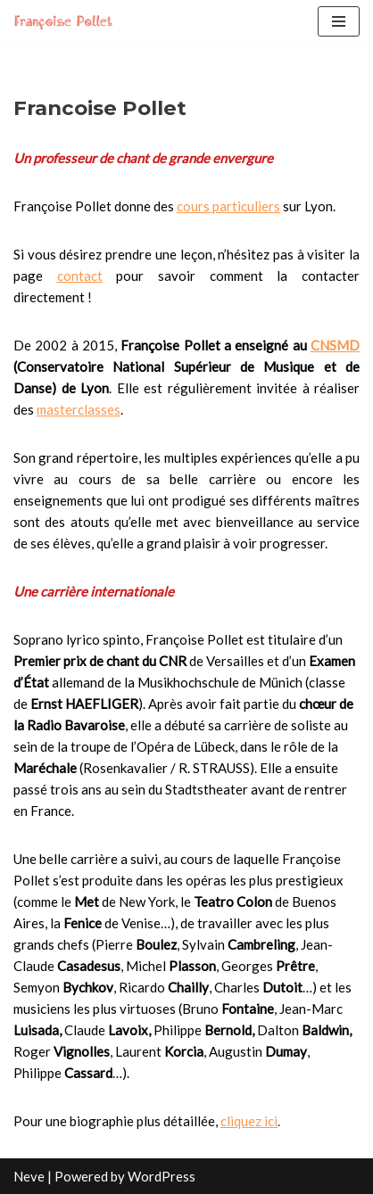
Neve (29, 1176)
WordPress (161, 1176)
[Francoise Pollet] (66, 21)
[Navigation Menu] (339, 21)
